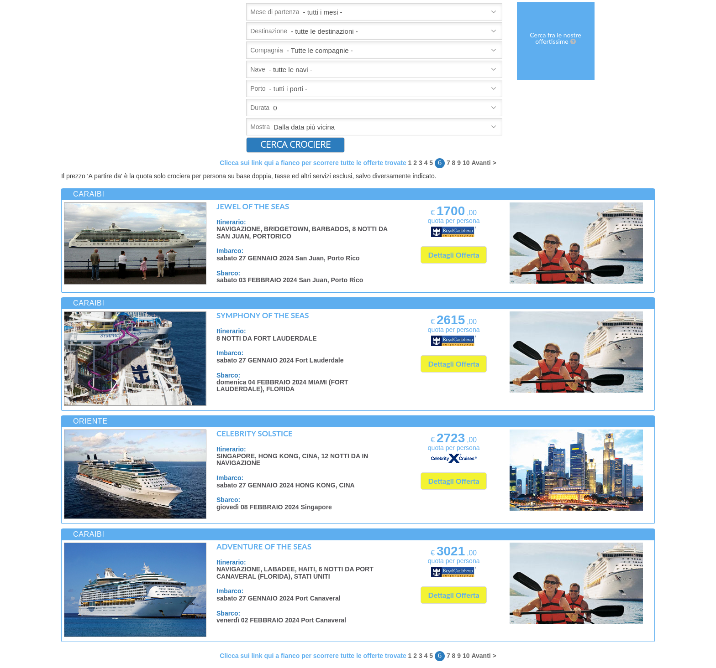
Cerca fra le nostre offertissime (555, 38)
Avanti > (483, 162)
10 (466, 162)
